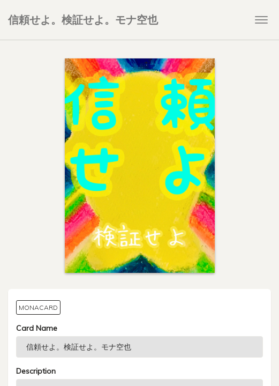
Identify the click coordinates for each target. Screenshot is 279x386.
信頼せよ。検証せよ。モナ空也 (83, 19)
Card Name (36, 328)
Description (36, 371)
